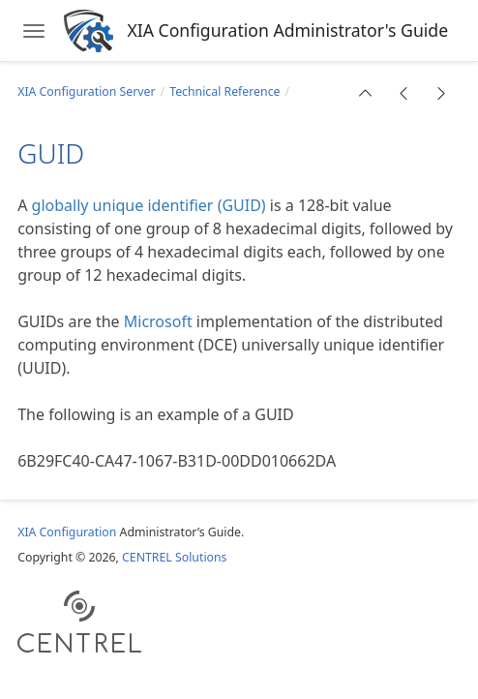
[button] (365, 93)
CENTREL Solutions (174, 557)
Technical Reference (224, 91)
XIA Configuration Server (86, 91)
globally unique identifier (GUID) (149, 205)
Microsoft (158, 321)
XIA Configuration (66, 532)
